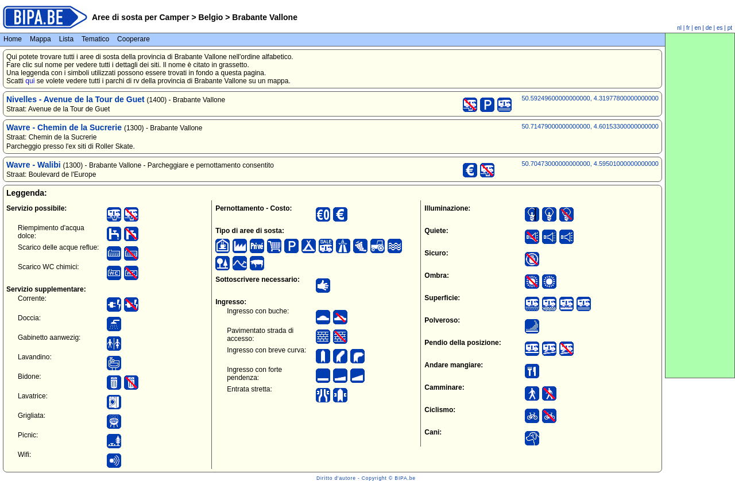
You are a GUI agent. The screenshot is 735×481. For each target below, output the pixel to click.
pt (730, 28)
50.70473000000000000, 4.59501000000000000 (590, 163)
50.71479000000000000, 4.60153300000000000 (590, 126)
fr (688, 28)
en (697, 28)
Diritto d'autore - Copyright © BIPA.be (366, 478)
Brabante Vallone (263, 17)
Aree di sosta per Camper (140, 17)
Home (12, 39)
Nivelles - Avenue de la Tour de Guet (75, 99)
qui (29, 81)
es (720, 28)
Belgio (211, 17)
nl (679, 28)
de (709, 28)
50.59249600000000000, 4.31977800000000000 (590, 98)
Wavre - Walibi (33, 164)
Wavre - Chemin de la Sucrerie (64, 127)
